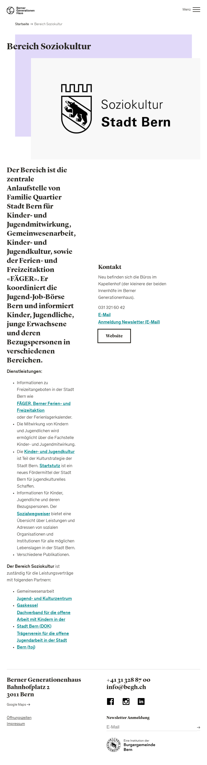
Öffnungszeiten (19, 718)
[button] (191, 10)
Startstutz (50, 466)
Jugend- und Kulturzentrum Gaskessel (44, 602)
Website (114, 336)
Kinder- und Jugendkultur (49, 452)
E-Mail (104, 315)
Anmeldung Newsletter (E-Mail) (129, 322)
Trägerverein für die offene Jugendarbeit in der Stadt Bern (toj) (43, 640)
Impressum (16, 724)
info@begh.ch (126, 687)
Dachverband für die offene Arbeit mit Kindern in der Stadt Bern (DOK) (44, 619)
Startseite (22, 24)
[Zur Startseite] (20, 10)
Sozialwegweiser (33, 514)
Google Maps (18, 705)
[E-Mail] (152, 727)
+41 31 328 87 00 (128, 679)
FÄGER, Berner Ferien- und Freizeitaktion (44, 407)
